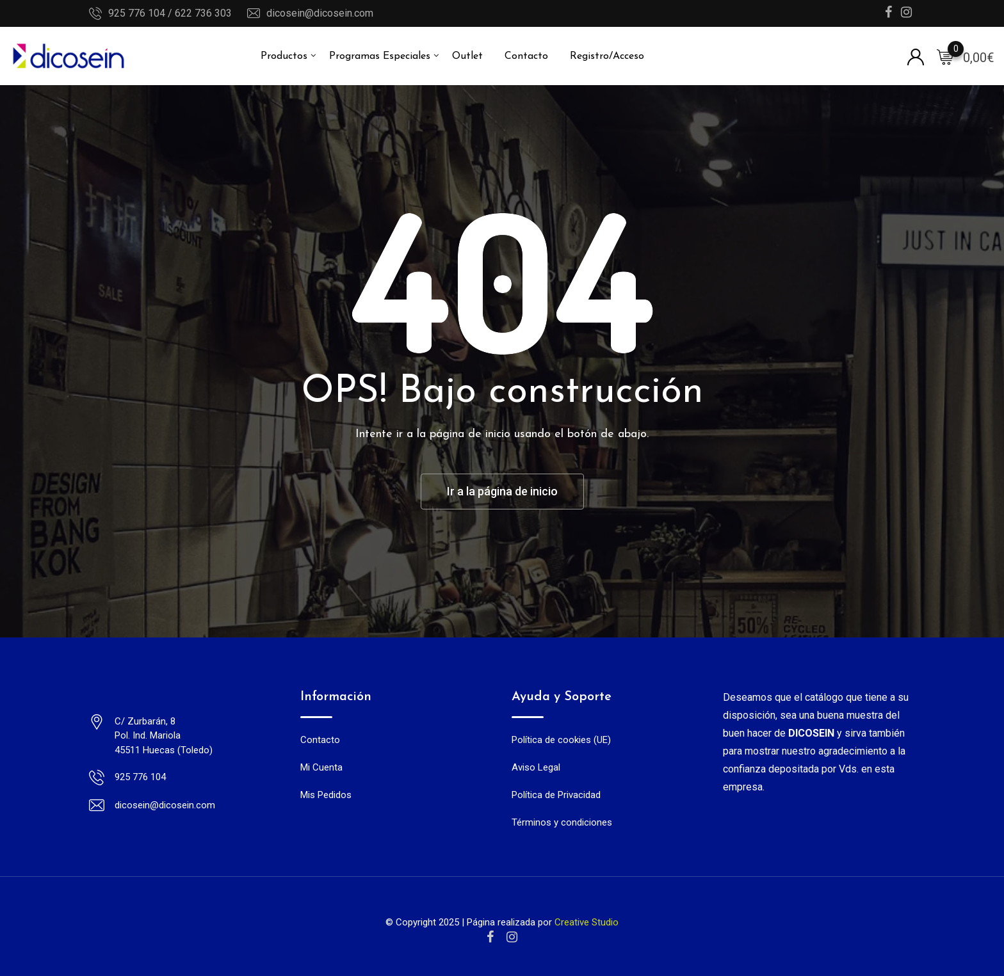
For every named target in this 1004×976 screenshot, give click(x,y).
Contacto (526, 56)
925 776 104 (140, 777)
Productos (284, 56)
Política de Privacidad (556, 795)
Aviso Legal (536, 767)
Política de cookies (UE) (561, 740)
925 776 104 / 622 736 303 (170, 13)
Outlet (467, 56)
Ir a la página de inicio (502, 491)
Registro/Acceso (607, 56)
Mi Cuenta (321, 767)
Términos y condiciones (562, 822)
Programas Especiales (379, 56)
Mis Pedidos (326, 795)
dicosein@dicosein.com (319, 13)
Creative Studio (587, 922)
